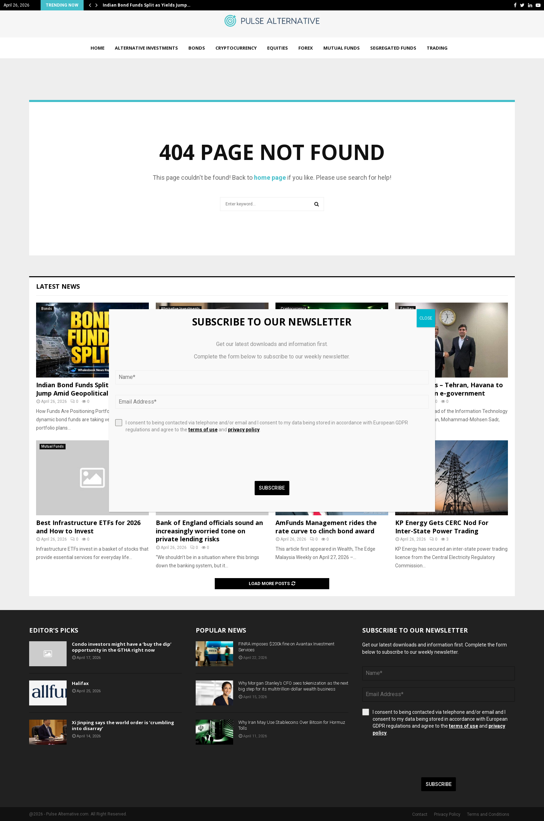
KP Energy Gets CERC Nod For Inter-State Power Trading (441, 526)
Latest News (58, 286)
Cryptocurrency (236, 48)
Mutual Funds (341, 48)
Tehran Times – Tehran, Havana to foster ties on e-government (449, 389)
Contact (419, 814)
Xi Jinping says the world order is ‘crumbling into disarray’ (123, 725)
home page (270, 177)
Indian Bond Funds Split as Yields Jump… (146, 5)
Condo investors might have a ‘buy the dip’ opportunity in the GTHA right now (121, 647)
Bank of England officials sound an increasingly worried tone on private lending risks (209, 530)
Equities (277, 48)
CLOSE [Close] (425, 318)
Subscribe (439, 784)
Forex (305, 48)
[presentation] (415, 756)
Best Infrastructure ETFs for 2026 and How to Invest (88, 526)
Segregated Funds (393, 48)
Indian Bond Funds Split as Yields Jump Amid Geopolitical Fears (86, 389)
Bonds (196, 48)
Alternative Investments (146, 48)
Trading (437, 48)
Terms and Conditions (488, 814)
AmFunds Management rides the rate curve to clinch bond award (326, 526)
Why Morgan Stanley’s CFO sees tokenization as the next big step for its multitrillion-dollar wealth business (293, 686)
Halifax (80, 683)
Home (97, 48)
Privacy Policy (447, 814)
